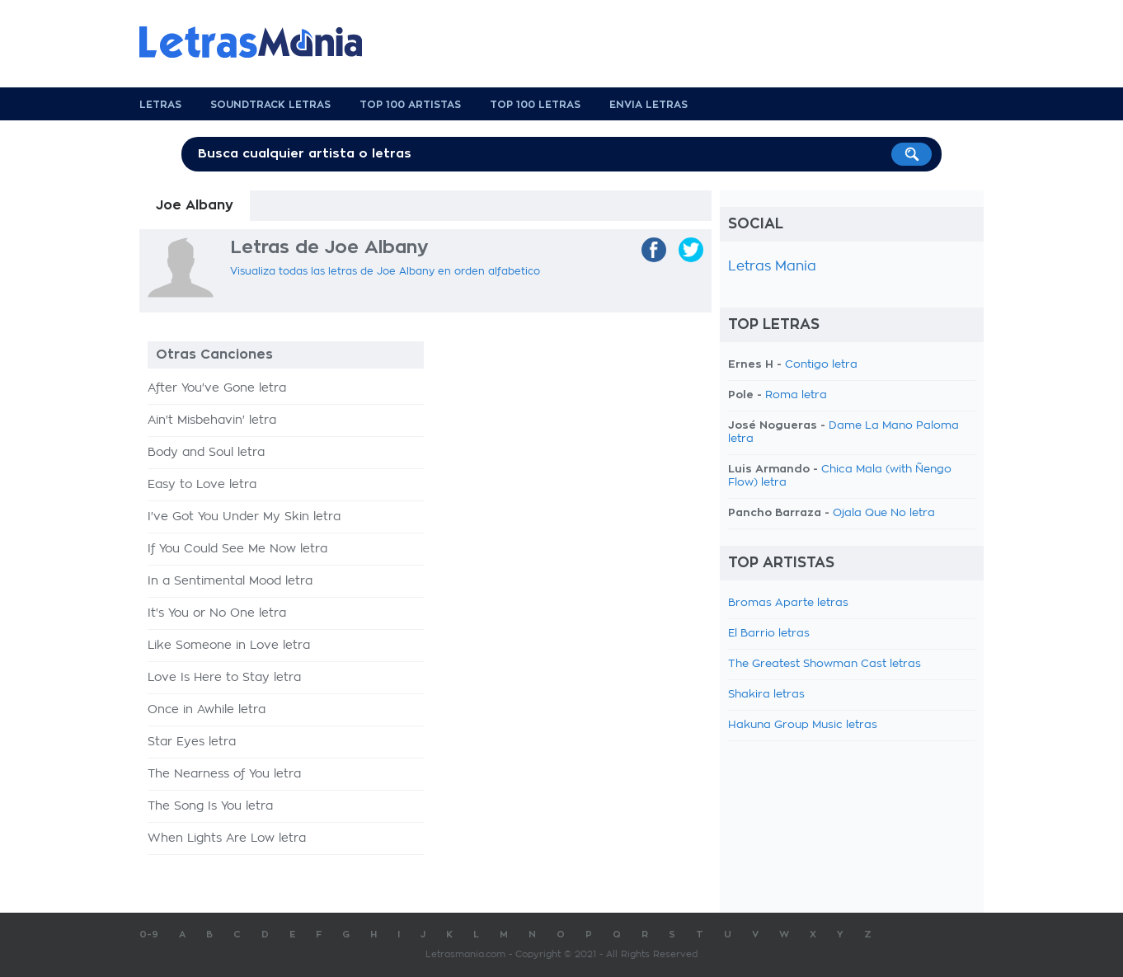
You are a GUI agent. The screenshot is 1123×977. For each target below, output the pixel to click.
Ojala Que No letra (884, 513)
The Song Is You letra (210, 806)
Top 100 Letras (535, 105)
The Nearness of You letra (224, 774)
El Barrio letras (769, 633)
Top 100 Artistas (410, 105)
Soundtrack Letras (270, 105)
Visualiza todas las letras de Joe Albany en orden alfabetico (385, 271)
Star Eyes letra (192, 742)
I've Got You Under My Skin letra (244, 517)
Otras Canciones (214, 354)
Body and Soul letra (206, 452)
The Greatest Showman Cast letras (824, 664)
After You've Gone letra (217, 388)
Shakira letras (766, 694)
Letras (160, 105)
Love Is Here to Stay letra (224, 677)
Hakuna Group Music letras (802, 725)
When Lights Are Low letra (227, 838)
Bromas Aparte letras (788, 603)
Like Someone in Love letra (229, 645)
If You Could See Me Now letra (237, 549)
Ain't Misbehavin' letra (212, 420)
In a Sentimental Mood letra (230, 581)
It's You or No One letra (217, 613)
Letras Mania (772, 266)
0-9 (148, 934)
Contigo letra (821, 364)
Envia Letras (648, 105)
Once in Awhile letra (206, 710)
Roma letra (796, 395)
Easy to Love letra (202, 485)
